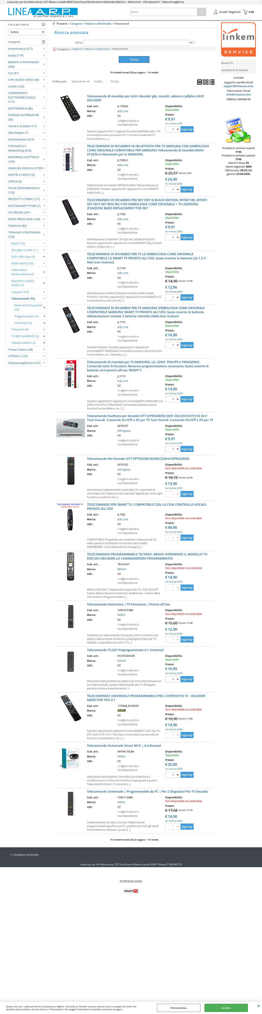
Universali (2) (23, 323)
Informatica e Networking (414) (19, 148)
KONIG (121, 660)
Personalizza (179, 1008)
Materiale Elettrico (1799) (25, 168)
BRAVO (121, 568)
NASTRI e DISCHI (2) (21, 175)
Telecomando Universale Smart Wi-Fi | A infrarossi (124, 745)
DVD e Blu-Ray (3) (23, 256)
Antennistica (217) (20, 49)
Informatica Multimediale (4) (22, 272)
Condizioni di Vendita (26, 854)
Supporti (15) (20, 292)
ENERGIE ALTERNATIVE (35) (23, 117)
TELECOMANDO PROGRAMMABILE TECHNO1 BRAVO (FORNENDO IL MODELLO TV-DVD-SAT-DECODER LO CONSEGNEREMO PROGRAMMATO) (147, 556)
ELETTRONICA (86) (20, 108)
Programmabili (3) (26, 316)
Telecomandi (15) (23, 298)
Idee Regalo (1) (18, 133)
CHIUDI (258, 1006)
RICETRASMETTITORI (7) (24, 206)
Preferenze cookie (131, 880)
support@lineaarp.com (238, 86)
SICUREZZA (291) (19, 212)
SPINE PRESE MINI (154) (24, 219)
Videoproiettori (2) (23, 343)
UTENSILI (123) (18, 356)
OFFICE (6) (15, 181)
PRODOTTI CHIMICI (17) (24, 199)
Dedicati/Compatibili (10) (28, 307)
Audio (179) (16, 55)
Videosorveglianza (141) (24, 363)
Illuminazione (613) (21, 139)
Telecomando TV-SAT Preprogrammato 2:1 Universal (125, 649)
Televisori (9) (19, 329)
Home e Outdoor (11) (22, 126)
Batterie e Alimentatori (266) (23, 64)
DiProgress (124, 430)
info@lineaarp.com (238, 94)
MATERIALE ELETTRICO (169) (23, 159)
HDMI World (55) (22, 263)
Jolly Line (122, 110)
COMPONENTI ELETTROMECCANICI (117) (22, 97)
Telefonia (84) (17, 226)
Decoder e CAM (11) (24, 250)
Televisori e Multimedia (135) (24, 234)
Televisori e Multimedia (96, 48)
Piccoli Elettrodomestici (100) (24, 190)
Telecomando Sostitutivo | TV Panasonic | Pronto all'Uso (128, 604)
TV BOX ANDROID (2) (25, 336)
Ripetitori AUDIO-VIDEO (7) (23, 283)
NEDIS (121, 614)
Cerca (78, 42)
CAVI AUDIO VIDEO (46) (23, 80)
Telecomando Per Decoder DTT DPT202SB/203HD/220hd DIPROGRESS (138, 458)
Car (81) (13, 73)
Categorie (76, 48)
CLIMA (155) (16, 86)
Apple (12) (18, 243)
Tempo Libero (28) (20, 349)
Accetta (226, 1008)
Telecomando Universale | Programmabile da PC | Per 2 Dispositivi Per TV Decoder (147, 791)
